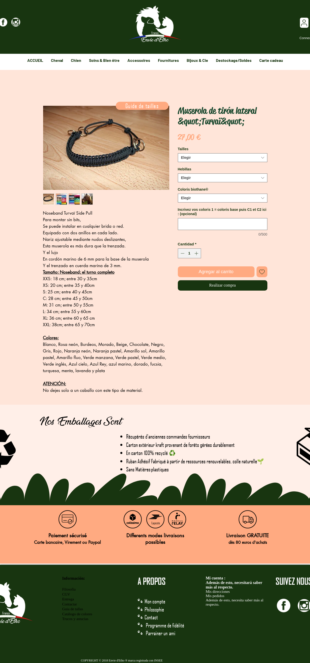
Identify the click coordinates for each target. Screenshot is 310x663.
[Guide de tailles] (142, 106)
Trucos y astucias (75, 619)
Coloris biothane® (193, 189)
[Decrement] (182, 253)
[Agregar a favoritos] (262, 271)
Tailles (183, 149)
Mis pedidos (215, 596)
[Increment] (196, 253)
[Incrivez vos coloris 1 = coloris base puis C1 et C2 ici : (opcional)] (222, 224)
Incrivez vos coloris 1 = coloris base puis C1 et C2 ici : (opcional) (222, 212)
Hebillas (184, 169)
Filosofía (69, 589)
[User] (304, 23)
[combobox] (222, 157)
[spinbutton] (189, 253)
